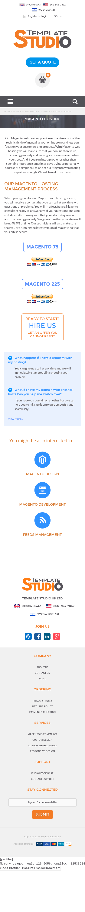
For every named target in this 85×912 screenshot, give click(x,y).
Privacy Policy (42, 700)
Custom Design (42, 740)
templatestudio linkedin (47, 636)
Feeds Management (42, 535)
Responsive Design (42, 751)
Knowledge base (42, 773)
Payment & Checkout (42, 712)
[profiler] (6, 859)
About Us (42, 667)
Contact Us (42, 673)
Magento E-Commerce (37, 111)
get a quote (42, 62)
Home (7, 111)
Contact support (42, 779)
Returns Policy (42, 706)
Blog (42, 678)
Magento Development (42, 504)
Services (18, 111)
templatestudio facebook (37, 636)
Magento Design (42, 474)
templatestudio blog (28, 636)
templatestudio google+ (56, 636)
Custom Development (42, 745)
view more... (15, 418)
